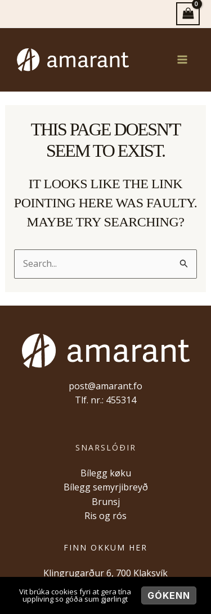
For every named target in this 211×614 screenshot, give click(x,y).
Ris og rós (105, 516)
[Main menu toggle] (182, 59)
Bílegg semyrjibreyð (106, 487)
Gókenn (168, 595)
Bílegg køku (105, 473)
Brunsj (106, 501)
